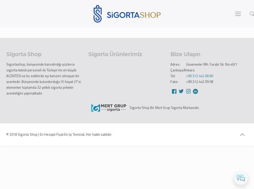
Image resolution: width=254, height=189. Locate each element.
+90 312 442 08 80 (199, 75)
